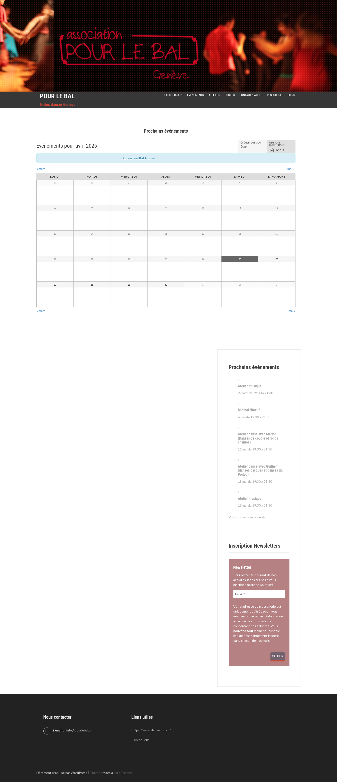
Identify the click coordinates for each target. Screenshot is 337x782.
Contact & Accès (251, 95)
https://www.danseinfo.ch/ (151, 730)
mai (290, 169)
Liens (291, 95)
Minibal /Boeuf (249, 410)
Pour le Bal (57, 96)
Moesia (108, 773)
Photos (230, 95)
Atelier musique (249, 386)
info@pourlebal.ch (79, 730)
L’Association (173, 95)
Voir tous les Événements (247, 517)
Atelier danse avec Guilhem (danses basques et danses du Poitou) (260, 470)
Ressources (275, 95)
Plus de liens (141, 740)
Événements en (251, 142)
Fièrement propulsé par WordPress (61, 773)
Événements (195, 95)
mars (40, 169)
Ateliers (214, 95)
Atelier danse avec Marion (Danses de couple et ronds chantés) (258, 438)
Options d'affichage (277, 143)
